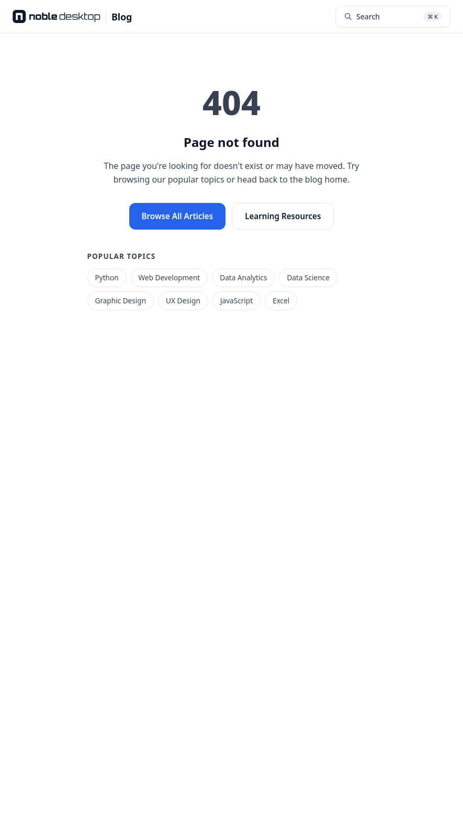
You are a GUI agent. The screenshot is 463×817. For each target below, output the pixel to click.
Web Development (169, 277)
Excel (281, 300)
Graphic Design (120, 300)
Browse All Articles (177, 216)
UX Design (183, 300)
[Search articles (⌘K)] (392, 17)
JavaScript (236, 300)
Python (107, 277)
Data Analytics (243, 277)
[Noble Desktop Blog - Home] (72, 16)
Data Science (308, 277)
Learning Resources (283, 216)
